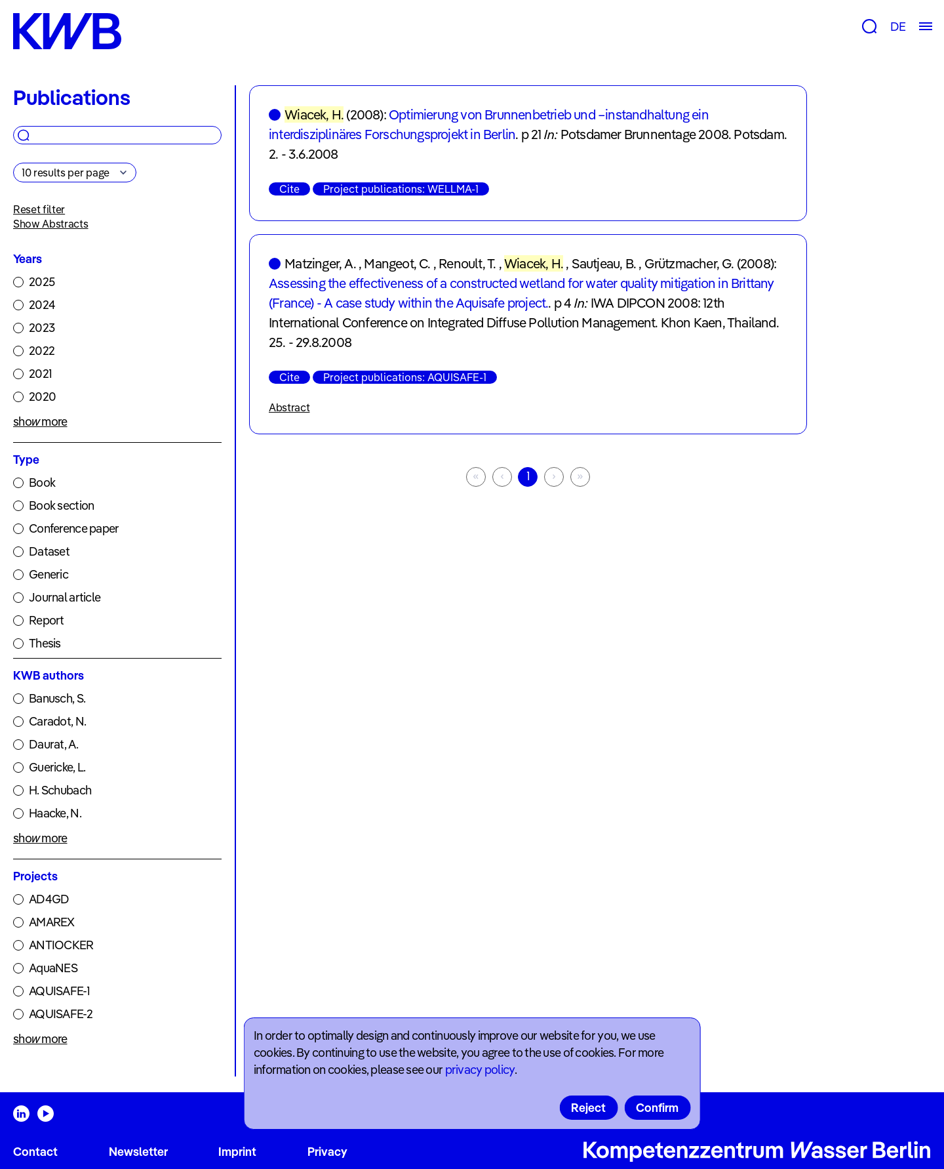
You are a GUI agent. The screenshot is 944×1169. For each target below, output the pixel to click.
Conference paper (74, 528)
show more (40, 421)
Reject (588, 1107)
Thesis (45, 643)
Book (42, 482)
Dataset (49, 551)
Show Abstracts (50, 223)
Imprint (237, 1151)
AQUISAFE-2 (60, 1013)
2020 (42, 396)
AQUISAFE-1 (59, 990)
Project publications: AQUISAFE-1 (404, 377)
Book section (61, 505)
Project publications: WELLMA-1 (401, 188)
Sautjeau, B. (604, 263)
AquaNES (53, 967)
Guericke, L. (57, 767)
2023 (41, 327)
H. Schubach (60, 790)
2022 (41, 350)
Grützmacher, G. (689, 263)
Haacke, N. (55, 813)
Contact (35, 1151)
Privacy (327, 1151)
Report (46, 620)
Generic (48, 574)
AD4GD (49, 899)
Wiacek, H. (314, 114)
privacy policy (480, 1069)
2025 (41, 281)
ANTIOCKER (61, 945)
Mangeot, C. (397, 263)
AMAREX (52, 922)
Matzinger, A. (320, 263)
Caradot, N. (57, 721)
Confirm (657, 1107)
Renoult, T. (467, 263)
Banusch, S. (57, 698)
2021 (40, 373)
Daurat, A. (53, 744)
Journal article (64, 597)
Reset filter (39, 209)
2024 (42, 304)
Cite (289, 188)
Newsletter (138, 1151)
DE (897, 26)
